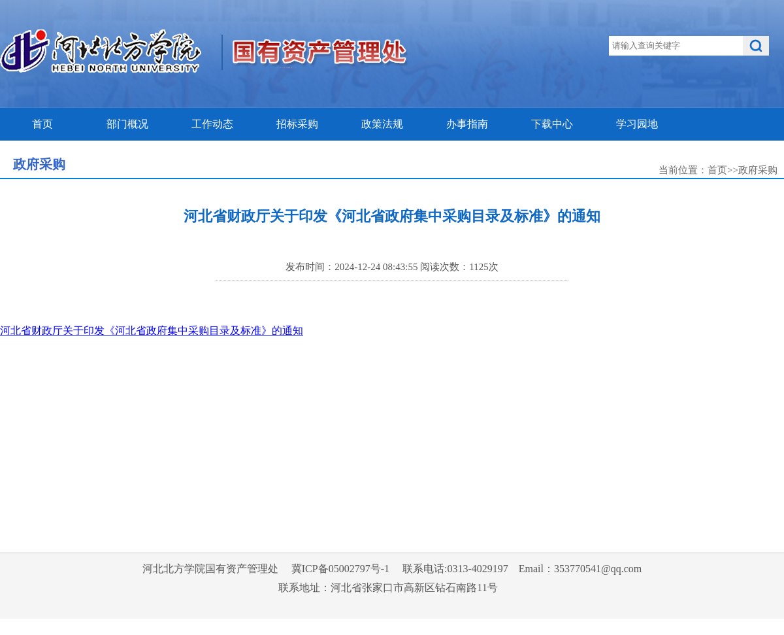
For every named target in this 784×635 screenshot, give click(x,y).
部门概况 (127, 123)
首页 (42, 123)
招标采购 (297, 123)
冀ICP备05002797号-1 (340, 568)
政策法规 (382, 123)
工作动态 (212, 123)
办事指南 (467, 123)
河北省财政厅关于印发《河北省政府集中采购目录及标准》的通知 (151, 330)
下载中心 (552, 123)
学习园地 (637, 123)
